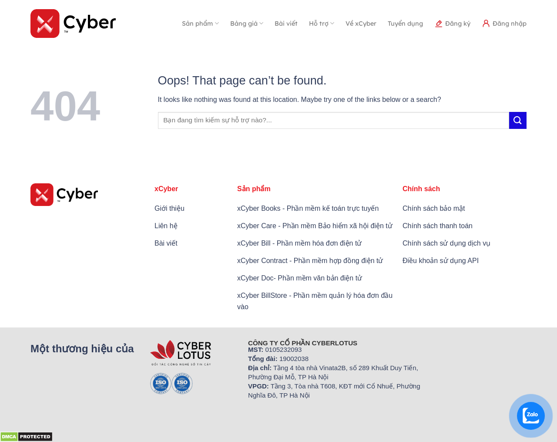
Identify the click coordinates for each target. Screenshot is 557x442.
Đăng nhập (504, 23)
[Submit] (518, 120)
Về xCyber (361, 23)
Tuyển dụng (405, 23)
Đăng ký (452, 23)
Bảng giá (246, 23)
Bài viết (286, 23)
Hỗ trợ (321, 23)
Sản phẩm (200, 23)
